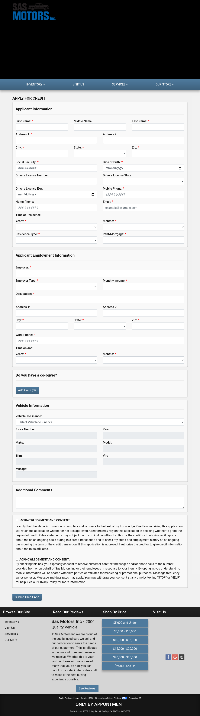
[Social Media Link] (181, 657)
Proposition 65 (135, 698)
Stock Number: (26, 429)
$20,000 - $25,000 (125, 657)
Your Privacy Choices (115, 698)
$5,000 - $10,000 (125, 631)
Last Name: (139, 121)
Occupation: (24, 294)
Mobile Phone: (112, 188)
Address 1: (23, 134)
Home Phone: (25, 202)
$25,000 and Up (125, 666)
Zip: (134, 147)
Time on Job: (24, 348)
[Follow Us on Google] (175, 657)
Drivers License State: (117, 175)
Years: (20, 221)
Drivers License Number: (32, 175)
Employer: (22, 267)
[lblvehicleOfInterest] (100, 422)
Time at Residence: (28, 215)
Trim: (19, 456)
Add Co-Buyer (27, 390)
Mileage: (21, 469)
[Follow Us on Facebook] (168, 657)
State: (78, 147)
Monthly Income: (114, 280)
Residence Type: (27, 234)
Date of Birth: (112, 162)
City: (19, 147)
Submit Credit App (27, 597)
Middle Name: (83, 121)
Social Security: (26, 162)
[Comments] (100, 503)
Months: (108, 221)
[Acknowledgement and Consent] (17, 520)
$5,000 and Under (125, 622)
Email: (107, 202)
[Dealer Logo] (56, 39)
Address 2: (110, 134)
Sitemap (98, 698)
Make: (20, 442)
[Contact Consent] (17, 559)
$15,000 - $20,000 (125, 648)
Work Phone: (24, 335)
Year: (106, 429)
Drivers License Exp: (29, 188)
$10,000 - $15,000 (125, 640)
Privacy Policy (47, 582)
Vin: (105, 456)
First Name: (23, 121)
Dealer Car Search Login (69, 698)
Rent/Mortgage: (113, 234)
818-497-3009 (124, 711)
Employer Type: (26, 280)
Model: (107, 442)
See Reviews (87, 688)
